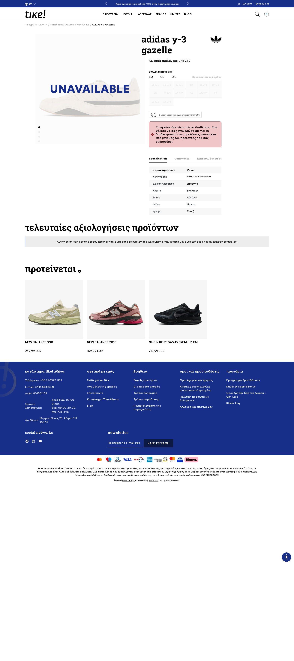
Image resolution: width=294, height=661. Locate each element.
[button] (30, 3)
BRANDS (160, 14)
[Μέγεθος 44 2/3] (167, 102)
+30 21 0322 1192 (51, 380)
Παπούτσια (56, 24)
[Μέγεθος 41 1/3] (167, 93)
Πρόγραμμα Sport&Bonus (243, 380)
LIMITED (175, 14)
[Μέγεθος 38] (191, 85)
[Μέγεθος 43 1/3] (155, 102)
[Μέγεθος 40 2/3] (203, 93)
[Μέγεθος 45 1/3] (155, 85)
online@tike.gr (44, 386)
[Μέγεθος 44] (191, 93)
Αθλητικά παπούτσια (77, 24)
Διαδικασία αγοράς (147, 386)
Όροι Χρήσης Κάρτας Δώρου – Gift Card (246, 394)
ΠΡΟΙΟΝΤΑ (41, 24)
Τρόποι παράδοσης (146, 399)
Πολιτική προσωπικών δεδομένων (194, 398)
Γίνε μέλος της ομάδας (102, 386)
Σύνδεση (247, 3)
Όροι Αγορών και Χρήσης (196, 380)
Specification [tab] (158, 158)
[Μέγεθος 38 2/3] (203, 85)
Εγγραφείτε (262, 3)
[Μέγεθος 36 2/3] (167, 85)
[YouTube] (40, 441)
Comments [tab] (181, 158)
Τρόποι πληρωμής (145, 393)
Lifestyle (192, 183)
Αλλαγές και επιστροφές (196, 406)
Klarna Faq (233, 403)
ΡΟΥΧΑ (127, 14)
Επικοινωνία (95, 393)
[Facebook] (27, 441)
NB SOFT (153, 480)
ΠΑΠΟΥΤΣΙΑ (110, 14)
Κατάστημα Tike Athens (103, 399)
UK (174, 77)
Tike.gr (29, 24)
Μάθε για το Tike (98, 380)
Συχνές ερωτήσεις (146, 380)
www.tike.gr (128, 480)
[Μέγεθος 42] (215, 93)
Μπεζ (190, 211)
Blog (90, 405)
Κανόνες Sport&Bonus (241, 386)
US (162, 77)
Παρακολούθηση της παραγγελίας (147, 407)
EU (151, 77)
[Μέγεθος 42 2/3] (179, 93)
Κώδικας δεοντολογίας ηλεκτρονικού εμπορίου (195, 388)
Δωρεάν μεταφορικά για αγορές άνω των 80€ (147, 3)
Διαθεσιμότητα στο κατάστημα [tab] (218, 158)
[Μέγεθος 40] (155, 93)
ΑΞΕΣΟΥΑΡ (145, 14)
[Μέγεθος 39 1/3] (215, 85)
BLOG (188, 14)
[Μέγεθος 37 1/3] (179, 85)
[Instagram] (33, 441)
